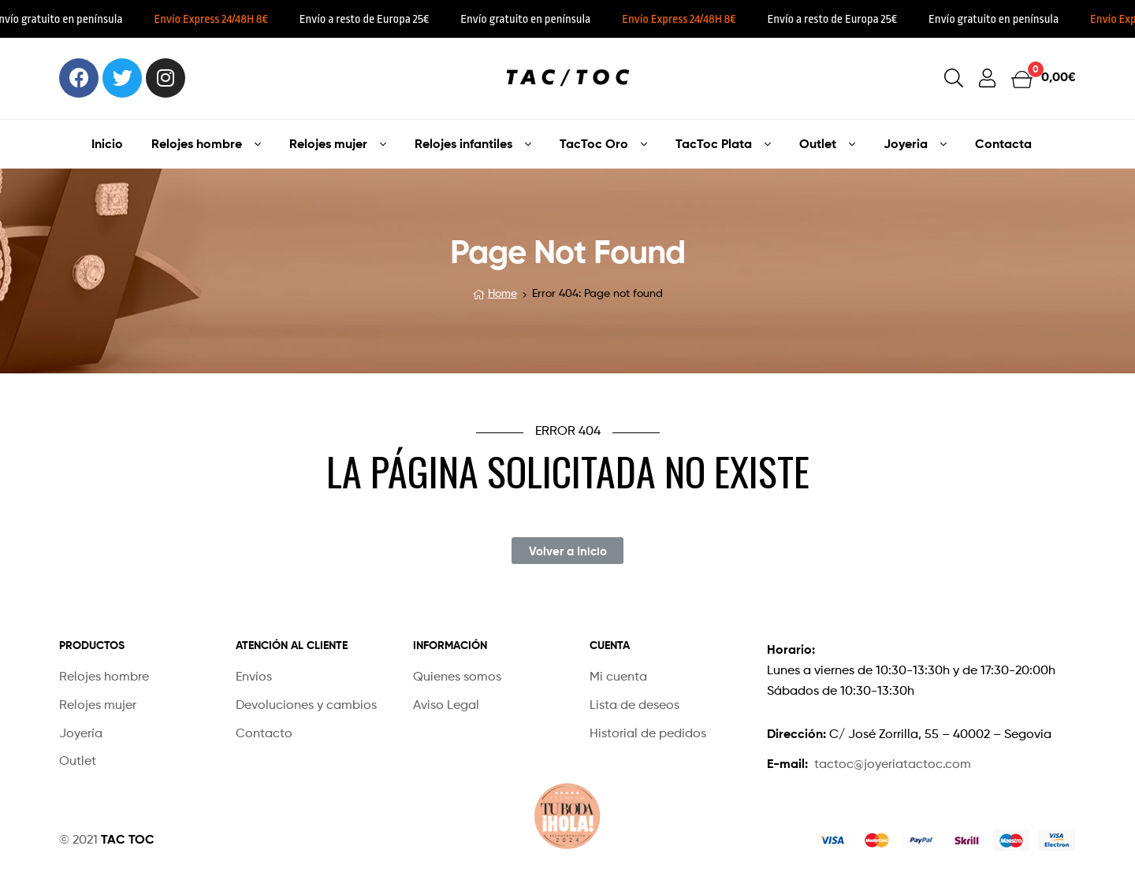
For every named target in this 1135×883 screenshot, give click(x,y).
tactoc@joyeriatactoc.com (892, 763)
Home (502, 292)
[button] (567, 550)
